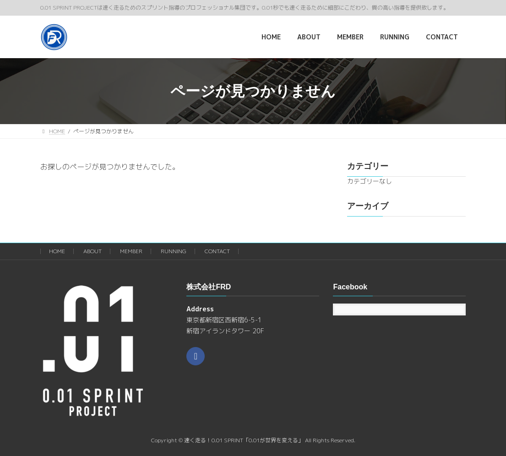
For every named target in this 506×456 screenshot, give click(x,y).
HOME (57, 251)
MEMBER (131, 251)
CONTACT (217, 251)
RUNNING (173, 251)
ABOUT (92, 251)
